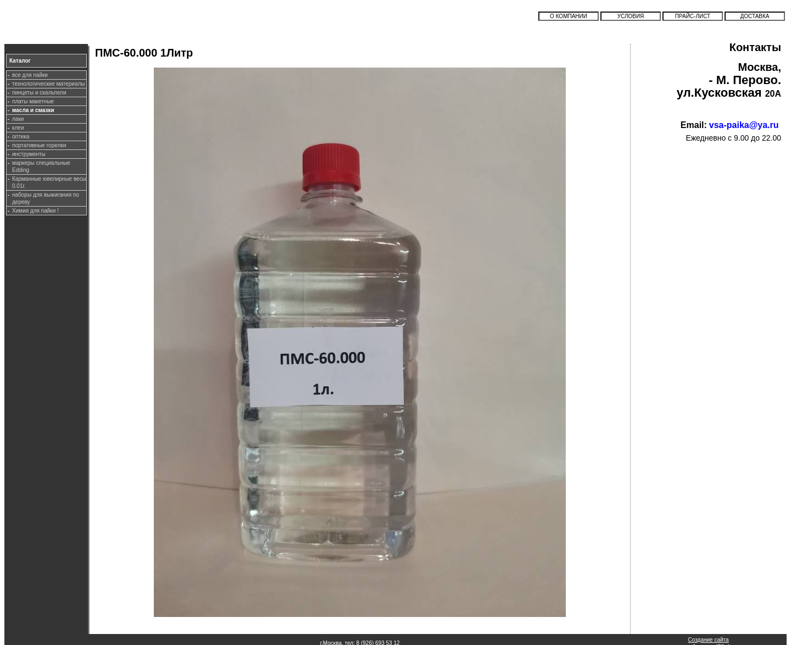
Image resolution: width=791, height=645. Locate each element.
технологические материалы (48, 84)
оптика (20, 137)
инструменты (29, 154)
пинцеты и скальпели (39, 93)
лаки (18, 119)
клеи (18, 128)
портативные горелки (39, 145)
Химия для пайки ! (35, 211)
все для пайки (30, 75)
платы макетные (33, 101)
